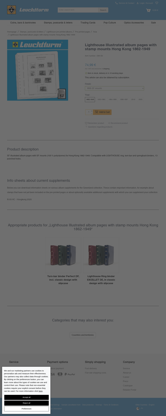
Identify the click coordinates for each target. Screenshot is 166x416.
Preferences (26, 409)
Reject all (26, 403)
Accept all (26, 397)
